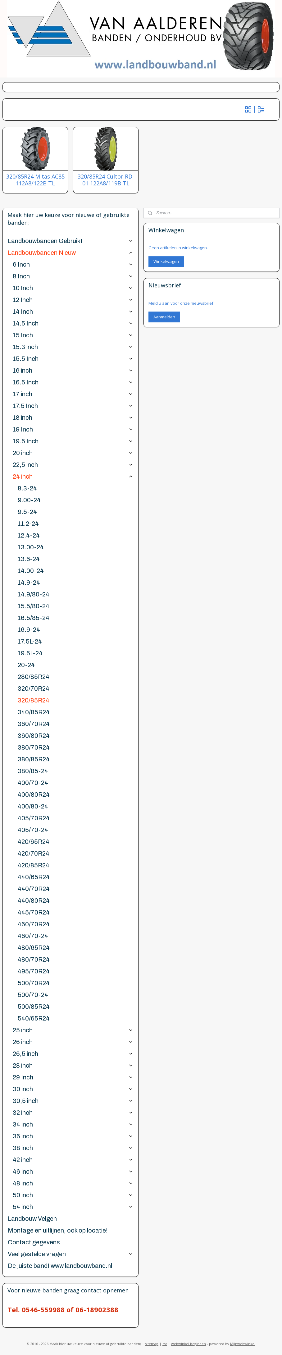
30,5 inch (73, 1100)
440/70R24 (34, 888)
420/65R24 (33, 841)
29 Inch (73, 1077)
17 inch (73, 394)
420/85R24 (33, 865)
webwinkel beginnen (188, 1343)
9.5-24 (27, 511)
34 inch (73, 1124)
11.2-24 (28, 523)
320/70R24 (33, 688)
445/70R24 (34, 912)
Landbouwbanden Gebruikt (70, 240)
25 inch (73, 1030)
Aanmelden (164, 317)
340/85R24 (34, 712)
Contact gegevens (34, 1242)
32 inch (73, 1112)
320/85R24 (33, 700)
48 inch (73, 1183)
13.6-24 (29, 559)
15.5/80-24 (33, 606)
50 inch (73, 1195)
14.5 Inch (73, 323)
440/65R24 (34, 877)
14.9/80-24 (33, 594)
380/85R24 (34, 759)
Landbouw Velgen (32, 1218)
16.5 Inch (73, 382)
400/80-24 (33, 806)
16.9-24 (29, 629)
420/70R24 (33, 853)
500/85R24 (34, 1006)
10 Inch (73, 288)
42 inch (73, 1159)
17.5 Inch (73, 405)
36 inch (73, 1136)
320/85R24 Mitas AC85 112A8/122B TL (35, 180)
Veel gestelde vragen (70, 1254)
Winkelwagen (166, 261)
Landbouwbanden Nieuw (70, 252)
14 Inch (73, 311)
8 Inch (73, 276)
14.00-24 (31, 570)
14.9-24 (29, 582)
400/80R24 (34, 794)
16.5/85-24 (33, 617)
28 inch (73, 1065)
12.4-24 (29, 535)
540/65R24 (34, 1018)
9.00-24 (29, 500)
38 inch (73, 1148)
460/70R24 (34, 924)
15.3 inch (73, 346)
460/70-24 (33, 935)
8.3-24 (27, 488)
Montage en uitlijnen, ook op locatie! (58, 1230)
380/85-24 (33, 771)
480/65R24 (34, 947)
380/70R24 (34, 747)
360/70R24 (34, 723)
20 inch (73, 452)
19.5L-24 (30, 653)
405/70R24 (34, 818)
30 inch (73, 1089)
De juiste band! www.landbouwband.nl (60, 1265)
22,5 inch (73, 464)
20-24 (26, 665)
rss (164, 1343)
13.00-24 (31, 547)
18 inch (73, 417)
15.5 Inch (73, 358)
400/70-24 (33, 782)
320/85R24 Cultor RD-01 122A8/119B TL (106, 180)
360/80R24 (34, 735)
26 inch (73, 1041)
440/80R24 (34, 900)
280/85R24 (33, 676)
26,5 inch (73, 1053)
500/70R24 (34, 983)
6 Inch (73, 264)
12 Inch (73, 299)
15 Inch (73, 335)
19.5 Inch (73, 441)
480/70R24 (34, 959)
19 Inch (73, 429)
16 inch (73, 370)
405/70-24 (33, 829)
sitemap (151, 1343)
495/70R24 (34, 971)
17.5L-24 (30, 641)
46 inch (73, 1171)
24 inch (73, 476)
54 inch (73, 1206)
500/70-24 (33, 994)
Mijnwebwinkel (242, 1343)
